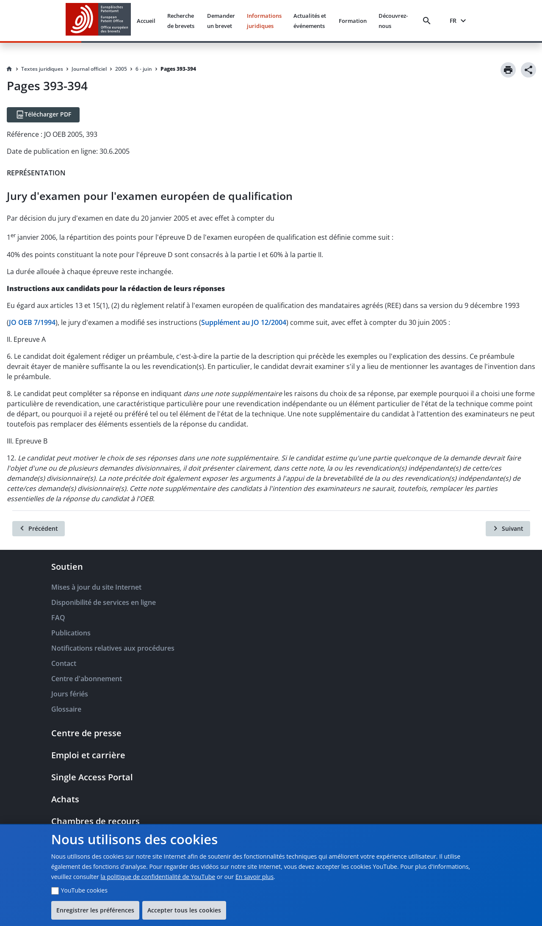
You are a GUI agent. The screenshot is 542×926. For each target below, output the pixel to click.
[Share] (528, 70)
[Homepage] (9, 69)
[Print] (508, 70)
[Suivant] (508, 528)
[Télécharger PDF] (43, 114)
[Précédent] (38, 528)
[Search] (428, 21)
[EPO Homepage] (98, 20)
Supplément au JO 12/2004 (243, 322)
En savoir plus (254, 877)
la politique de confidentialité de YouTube (157, 877)
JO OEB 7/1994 (32, 322)
